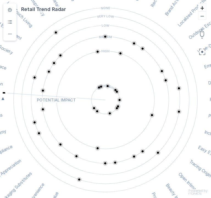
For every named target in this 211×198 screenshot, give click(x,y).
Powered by (198, 192)
